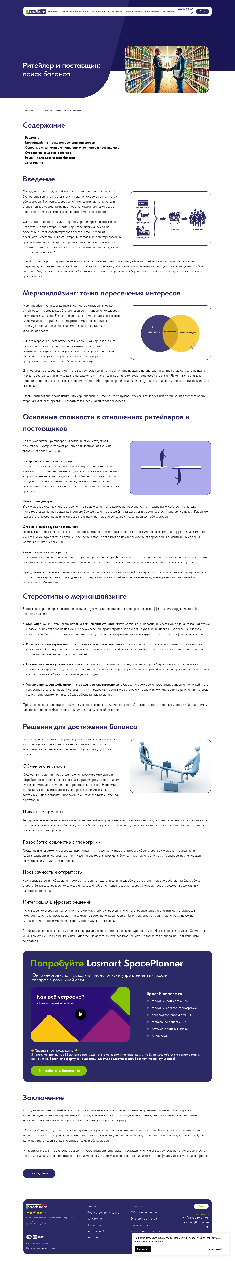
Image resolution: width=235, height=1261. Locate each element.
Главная (52, 11)
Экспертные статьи (144, 1218)
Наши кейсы (139, 1225)
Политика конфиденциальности (41, 1248)
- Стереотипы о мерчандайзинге (47, 153)
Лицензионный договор (37, 1243)
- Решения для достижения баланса (49, 158)
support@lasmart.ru (196, 1222)
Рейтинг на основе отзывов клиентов (60, 1213)
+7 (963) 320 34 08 (196, 1217)
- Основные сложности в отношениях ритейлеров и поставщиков (71, 147)
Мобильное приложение (74, 11)
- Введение (31, 137)
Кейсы (138, 11)
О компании (115, 11)
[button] (59, 1071)
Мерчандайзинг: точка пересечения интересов (60, 142)
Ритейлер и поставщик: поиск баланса (62, 110)
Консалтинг (98, 11)
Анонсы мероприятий (145, 1231)
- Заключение (33, 163)
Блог (128, 11)
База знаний (152, 11)
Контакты (168, 11)
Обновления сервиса (145, 1212)
